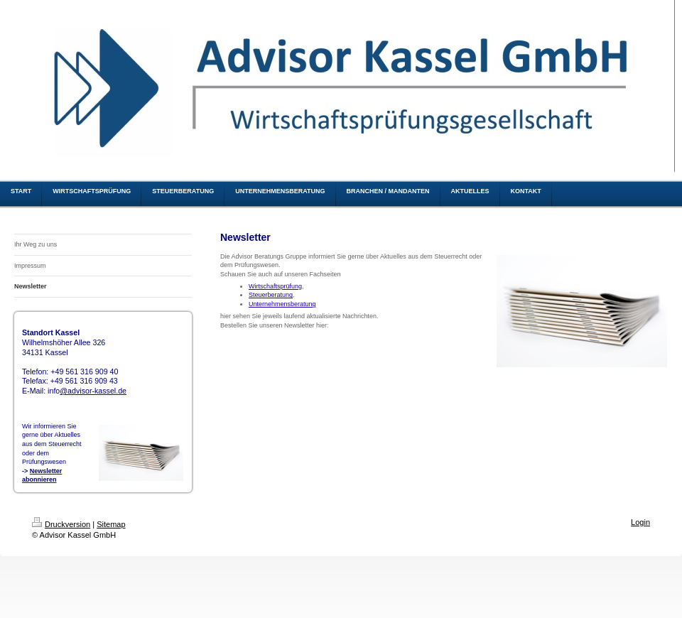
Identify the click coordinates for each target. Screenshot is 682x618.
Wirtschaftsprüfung (275, 286)
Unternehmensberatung (282, 304)
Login (640, 522)
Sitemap (111, 524)
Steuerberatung (271, 294)
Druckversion (61, 524)
